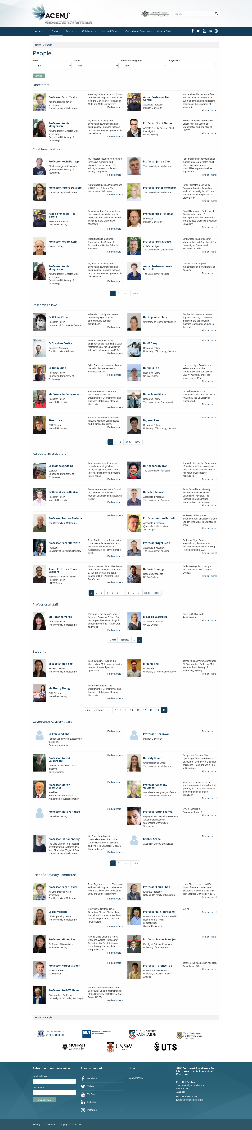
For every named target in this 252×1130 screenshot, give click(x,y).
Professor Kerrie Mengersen (59, 125)
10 (131, 710)
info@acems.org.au (193, 1100)
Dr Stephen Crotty (60, 343)
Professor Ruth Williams (64, 990)
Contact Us (49, 1124)
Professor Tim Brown (156, 734)
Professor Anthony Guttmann (155, 786)
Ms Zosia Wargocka (155, 617)
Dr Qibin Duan (57, 368)
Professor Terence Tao (157, 965)
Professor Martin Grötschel (59, 786)
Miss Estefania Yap (61, 663)
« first (113, 640)
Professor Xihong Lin (62, 939)
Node (77, 60)
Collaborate (89, 31)
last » (135, 293)
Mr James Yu (151, 663)
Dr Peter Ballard (153, 492)
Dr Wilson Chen (58, 317)
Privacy (36, 1124)
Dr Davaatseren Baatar (63, 492)
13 (151, 710)
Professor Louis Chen (156, 887)
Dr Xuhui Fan (151, 368)
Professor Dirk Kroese (157, 241)
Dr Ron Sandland (59, 734)
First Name (38, 1087)
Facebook (89, 1078)
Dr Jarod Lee (151, 420)
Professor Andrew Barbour (65, 518)
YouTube (88, 1094)
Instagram (89, 1110)
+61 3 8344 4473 (188, 1096)
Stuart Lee (55, 420)
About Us (41, 31)
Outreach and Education (138, 31)
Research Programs (131, 60)
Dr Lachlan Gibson (154, 394)
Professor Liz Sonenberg (64, 839)
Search (38, 76)
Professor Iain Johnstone (159, 911)
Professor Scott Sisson (157, 123)
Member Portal (164, 31)
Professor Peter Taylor (63, 97)
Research (71, 31)
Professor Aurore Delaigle (65, 187)
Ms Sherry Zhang (59, 688)
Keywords (174, 60)
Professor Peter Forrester (159, 187)
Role (35, 60)
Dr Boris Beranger (154, 569)
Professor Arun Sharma (158, 811)
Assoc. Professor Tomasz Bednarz (64, 570)
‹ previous (124, 640)
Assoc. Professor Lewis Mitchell (157, 268)
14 (157, 710)
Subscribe (44, 1100)
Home (38, 45)
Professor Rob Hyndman (158, 214)
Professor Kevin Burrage (64, 161)
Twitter (87, 1086)
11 (138, 710)
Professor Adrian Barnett (159, 518)
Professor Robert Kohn (63, 241)
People (56, 31)
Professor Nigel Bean (156, 543)
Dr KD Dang (150, 343)
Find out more (115, 107)
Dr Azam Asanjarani (155, 466)
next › (125, 293)
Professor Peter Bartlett (64, 543)
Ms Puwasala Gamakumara (65, 394)
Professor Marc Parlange (64, 811)
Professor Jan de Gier (156, 161)
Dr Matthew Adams (61, 466)
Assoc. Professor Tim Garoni (156, 99)
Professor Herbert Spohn (64, 965)
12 (144, 710)
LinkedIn (88, 1102)
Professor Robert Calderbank (59, 759)
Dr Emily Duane (152, 758)
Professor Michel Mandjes (159, 939)
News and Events (111, 31)
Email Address (41, 1076)
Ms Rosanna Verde (60, 617)
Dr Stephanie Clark (155, 317)
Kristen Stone (152, 839)
